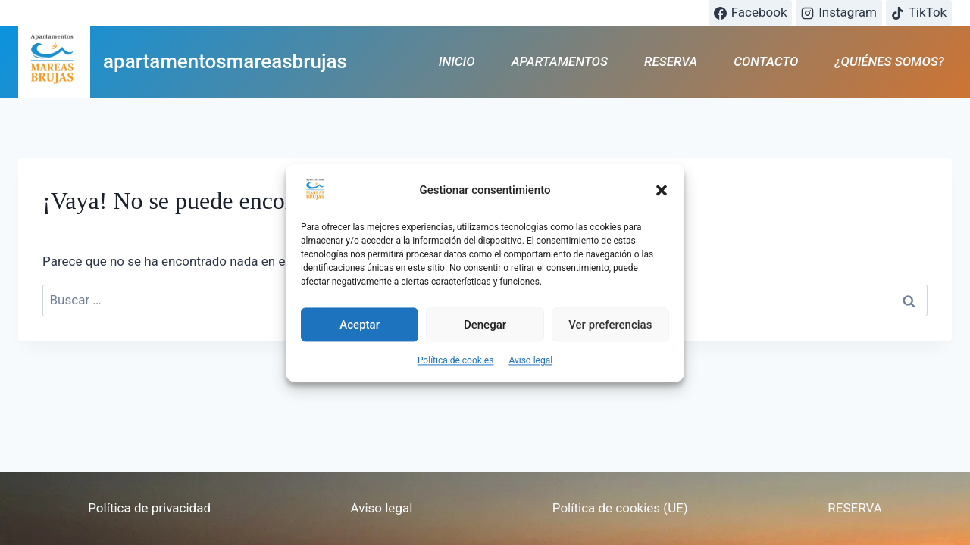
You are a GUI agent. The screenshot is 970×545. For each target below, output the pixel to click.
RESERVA (670, 61)
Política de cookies (456, 367)
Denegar (485, 331)
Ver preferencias (610, 331)
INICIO (457, 61)
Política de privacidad (149, 507)
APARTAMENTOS (560, 61)
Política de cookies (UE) (620, 507)
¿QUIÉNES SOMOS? (889, 61)
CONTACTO (766, 61)
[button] (661, 196)
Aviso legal (530, 367)
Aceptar (360, 331)
